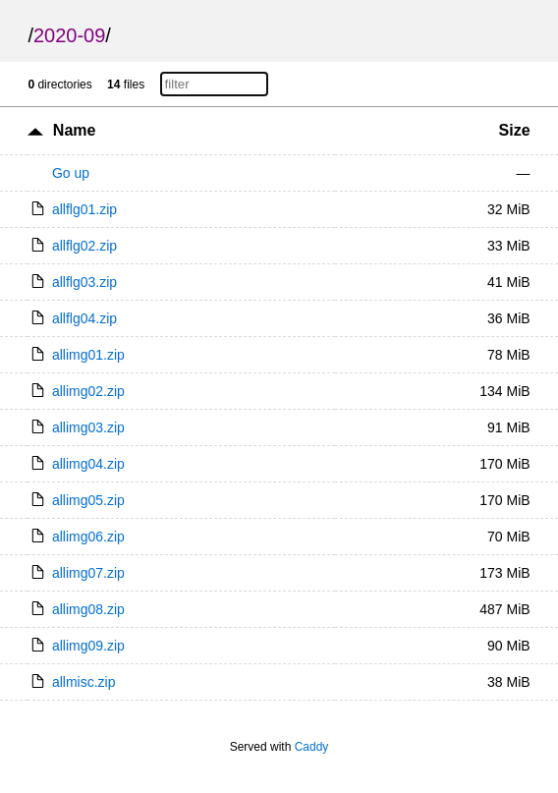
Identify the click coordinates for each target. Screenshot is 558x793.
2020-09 (69, 35)
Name (74, 130)
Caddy (312, 747)
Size (514, 130)
